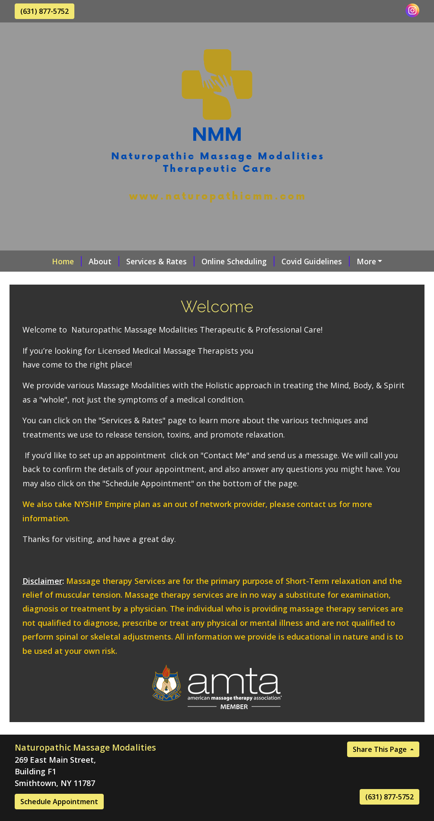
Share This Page (380, 767)
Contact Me (47, 279)
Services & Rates (130, 261)
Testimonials (106, 279)
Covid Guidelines (285, 261)
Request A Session (364, 261)
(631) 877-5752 (44, 11)
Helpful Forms (167, 279)
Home (36, 261)
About (73, 261)
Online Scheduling (207, 261)
